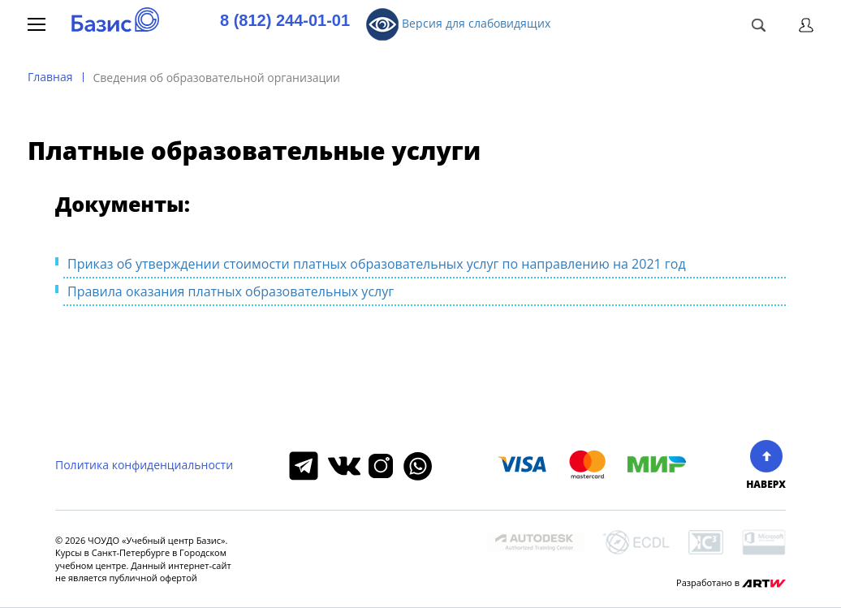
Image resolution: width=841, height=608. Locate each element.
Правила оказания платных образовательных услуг (230, 291)
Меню (36, 24)
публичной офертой (152, 577)
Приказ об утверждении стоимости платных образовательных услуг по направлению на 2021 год (376, 264)
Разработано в (731, 582)
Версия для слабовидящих (458, 24)
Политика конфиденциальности (144, 464)
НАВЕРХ (766, 464)
